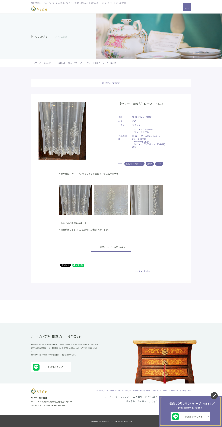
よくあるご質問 (156, 401)
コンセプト (125, 397)
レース (159, 164)
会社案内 (142, 401)
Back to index (143, 271)
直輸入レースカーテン (134, 164)
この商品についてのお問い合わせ (111, 247)
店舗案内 (130, 401)
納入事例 (137, 397)
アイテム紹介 (151, 397)
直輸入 (149, 164)
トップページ (110, 397)
